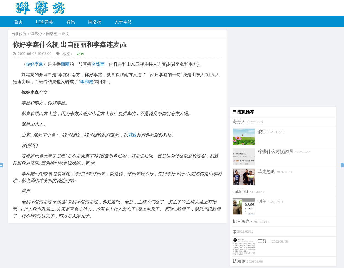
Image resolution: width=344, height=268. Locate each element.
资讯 (70, 21)
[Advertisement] (281, 68)
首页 (18, 21)
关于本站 (123, 21)
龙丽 (80, 53)
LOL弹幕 (44, 21)
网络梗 (94, 21)
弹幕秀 (36, 34)
